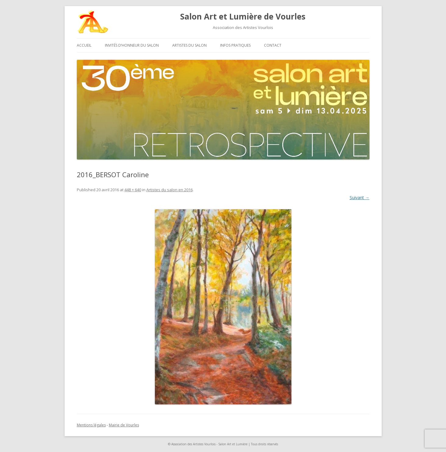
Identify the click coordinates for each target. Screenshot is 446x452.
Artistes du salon (189, 45)
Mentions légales (91, 425)
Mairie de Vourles (124, 425)
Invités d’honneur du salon (132, 45)
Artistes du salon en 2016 (169, 189)
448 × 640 (132, 189)
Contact (272, 45)
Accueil (84, 45)
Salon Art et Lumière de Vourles (242, 16)
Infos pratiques (235, 45)
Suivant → (359, 197)
